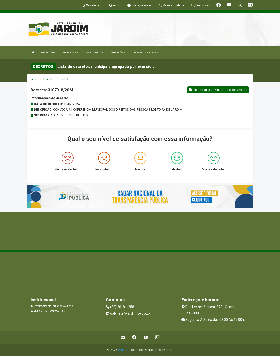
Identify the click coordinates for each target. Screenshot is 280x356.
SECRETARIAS (70, 52)
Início (34, 79)
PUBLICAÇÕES (117, 52)
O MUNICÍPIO (48, 52)
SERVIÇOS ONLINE (94, 52)
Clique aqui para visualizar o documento (218, 90)
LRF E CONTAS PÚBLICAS (145, 52)
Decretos (49, 79)
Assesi (123, 350)
